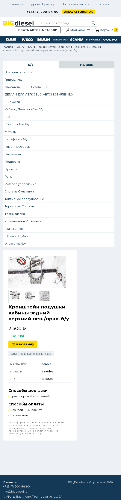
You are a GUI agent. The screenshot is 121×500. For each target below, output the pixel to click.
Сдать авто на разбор (37, 30)
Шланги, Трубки (16, 236)
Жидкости (12, 102)
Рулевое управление (20, 184)
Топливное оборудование (24, 199)
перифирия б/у (16, 139)
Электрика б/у (15, 243)
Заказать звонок (78, 11)
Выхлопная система (19, 72)
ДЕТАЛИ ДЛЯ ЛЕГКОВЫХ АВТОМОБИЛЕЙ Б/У (39, 94)
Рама (8, 176)
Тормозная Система (19, 206)
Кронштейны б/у (17, 124)
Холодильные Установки (23, 221)
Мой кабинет (80, 30)
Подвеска (12, 161)
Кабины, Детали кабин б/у (24, 109)
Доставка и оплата (75, 4)
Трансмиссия (15, 214)
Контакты (103, 4)
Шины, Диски (15, 229)
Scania (46, 364)
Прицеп (11, 169)
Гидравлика (13, 79)
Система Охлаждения (21, 191)
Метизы (10, 132)
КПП (8, 117)
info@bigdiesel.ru (15, 491)
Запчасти (16, 4)
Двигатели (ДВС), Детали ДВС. (27, 87)
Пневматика (14, 154)
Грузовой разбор (42, 4)
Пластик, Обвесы (17, 146)
